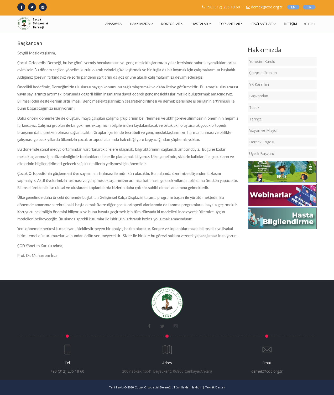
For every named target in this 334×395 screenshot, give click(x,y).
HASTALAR (201, 23)
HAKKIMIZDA (141, 23)
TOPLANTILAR (231, 23)
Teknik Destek (215, 387)
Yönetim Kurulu (262, 61)
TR (309, 7)
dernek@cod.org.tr (267, 371)
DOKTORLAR (172, 23)
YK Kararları (259, 84)
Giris (309, 23)
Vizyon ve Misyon (264, 130)
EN (293, 7)
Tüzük (254, 107)
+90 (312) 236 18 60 (223, 6)
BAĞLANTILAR (263, 23)
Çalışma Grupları (263, 72)
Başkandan (258, 95)
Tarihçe (255, 119)
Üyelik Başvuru (261, 153)
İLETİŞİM (290, 23)
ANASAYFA (113, 23)
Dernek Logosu (262, 141)
